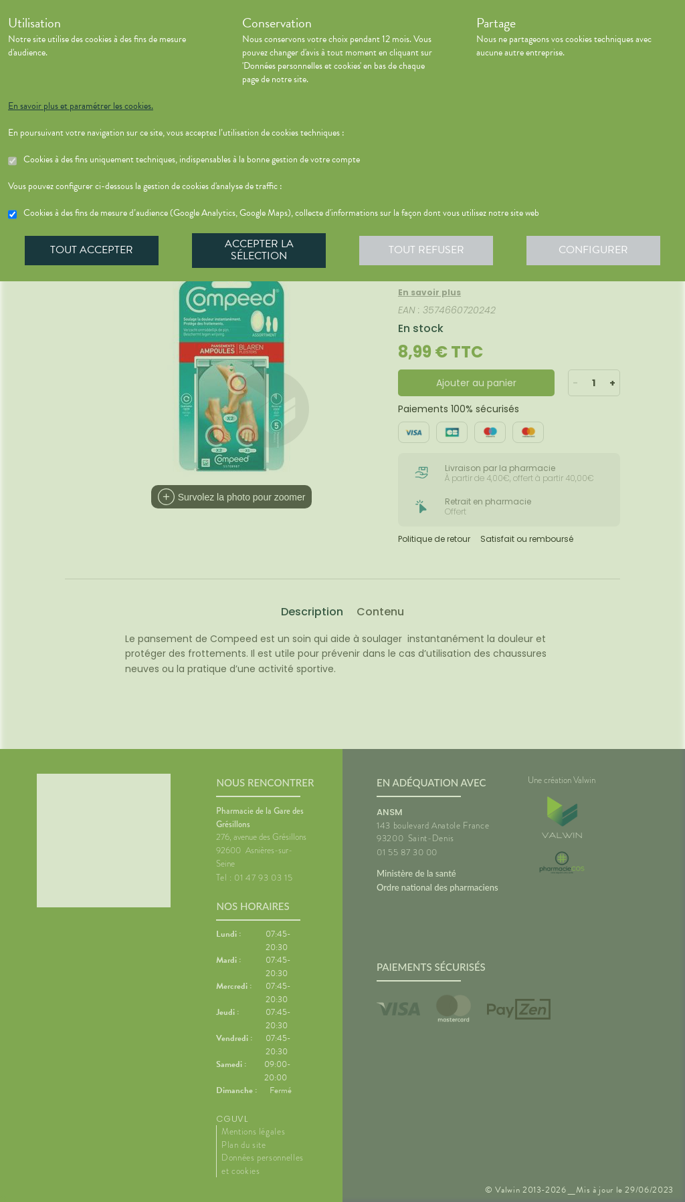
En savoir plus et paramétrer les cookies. (80, 106)
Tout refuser (426, 250)
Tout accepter (91, 250)
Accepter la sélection (259, 250)
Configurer (593, 250)
